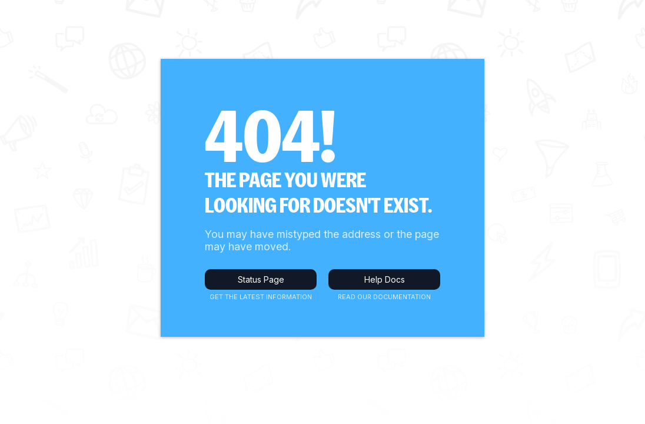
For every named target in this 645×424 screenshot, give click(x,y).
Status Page (261, 279)
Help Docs (384, 279)
